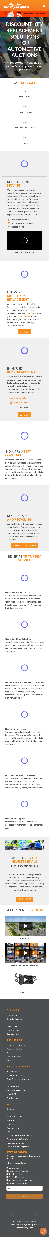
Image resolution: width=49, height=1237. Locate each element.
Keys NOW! (11, 1094)
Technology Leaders (14, 1117)
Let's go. (24, 415)
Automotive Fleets (13, 1053)
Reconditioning (12, 1023)
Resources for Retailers (15, 1143)
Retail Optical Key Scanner (16, 1090)
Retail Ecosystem (13, 1071)
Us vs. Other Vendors (14, 1026)
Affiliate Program (13, 1098)
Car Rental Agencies (14, 1056)
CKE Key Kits (17, 398)
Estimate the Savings (24, 545)
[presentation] (26, 1206)
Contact (10, 1132)
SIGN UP (24, 1196)
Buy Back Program (13, 1030)
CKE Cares (11, 1124)
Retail (9, 1060)
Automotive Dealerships (16, 1045)
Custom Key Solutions (15, 1083)
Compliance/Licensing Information (19, 1135)
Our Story (10, 1109)
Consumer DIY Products (15, 1075)
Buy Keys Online (13, 1015)
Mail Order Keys (18, 402)
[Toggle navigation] (44, 5)
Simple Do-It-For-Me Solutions (18, 1079)
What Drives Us (12, 1120)
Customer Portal (13, 1034)
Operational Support (14, 1019)
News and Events (13, 1128)
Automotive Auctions (14, 1049)
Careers (10, 1113)
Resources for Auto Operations (18, 1139)
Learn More (24, 899)
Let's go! (24, 332)
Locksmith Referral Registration (18, 1147)
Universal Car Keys (14, 1086)
